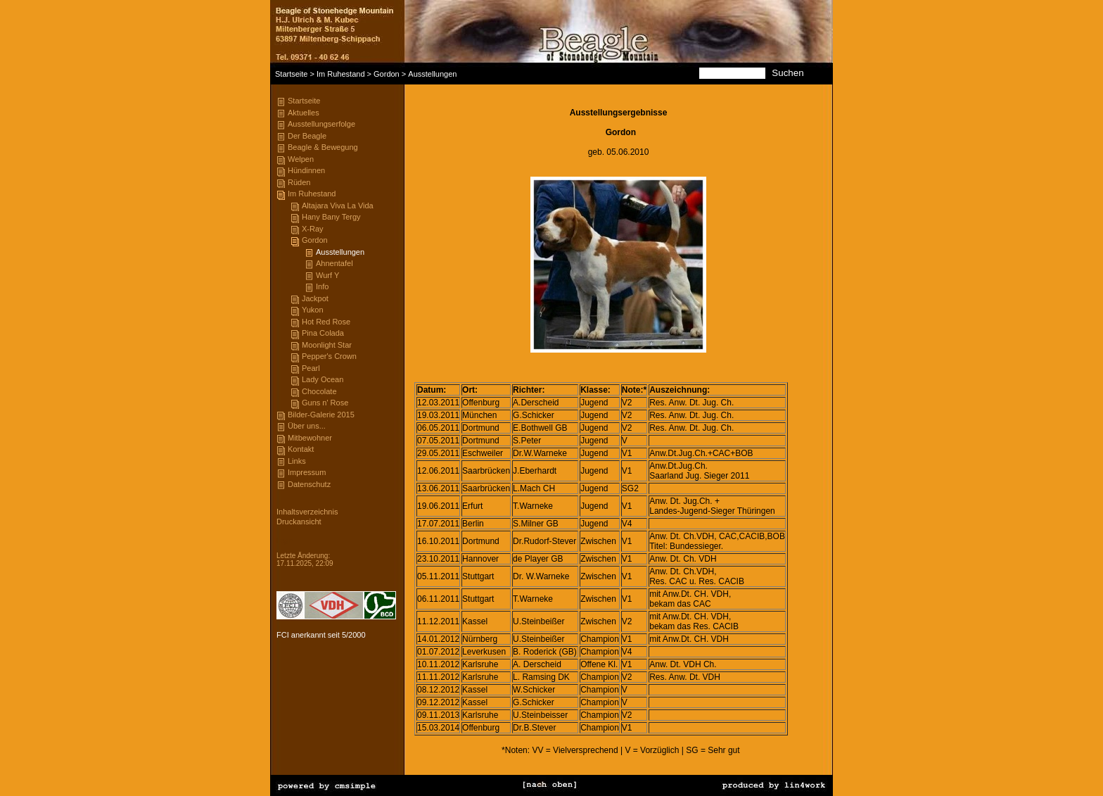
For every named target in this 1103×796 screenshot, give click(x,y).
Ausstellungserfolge (321, 124)
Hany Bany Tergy (331, 217)
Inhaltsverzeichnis (307, 511)
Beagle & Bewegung (323, 147)
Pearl (311, 368)
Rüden (299, 182)
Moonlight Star (327, 345)
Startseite (291, 74)
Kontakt (301, 449)
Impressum (307, 472)
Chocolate (319, 391)
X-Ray (313, 229)
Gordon (387, 74)
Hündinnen (306, 170)
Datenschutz (309, 484)
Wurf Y (327, 275)
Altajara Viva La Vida (338, 205)
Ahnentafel (334, 263)
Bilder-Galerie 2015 (321, 414)
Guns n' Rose (325, 402)
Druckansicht (298, 521)
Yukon (313, 309)
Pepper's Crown (329, 356)
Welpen (301, 159)
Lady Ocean (322, 379)
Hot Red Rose (326, 321)
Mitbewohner (310, 438)
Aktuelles (303, 112)
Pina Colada (323, 333)
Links (297, 461)
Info (322, 286)
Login (284, 541)
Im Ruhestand (340, 74)
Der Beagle (307, 136)
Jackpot (315, 298)
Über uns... (307, 426)
